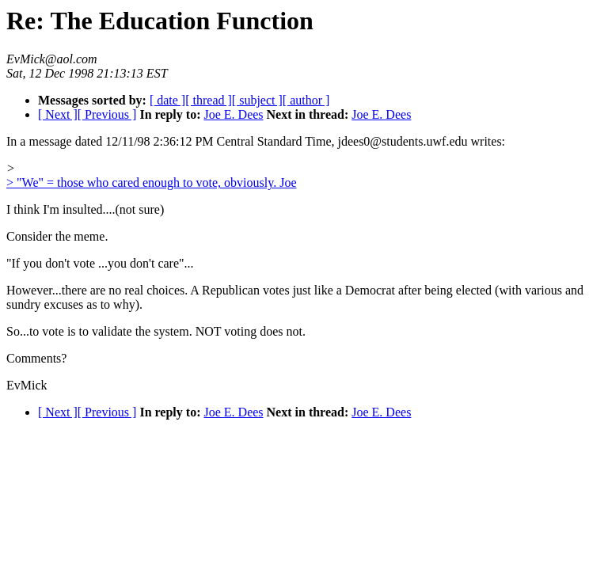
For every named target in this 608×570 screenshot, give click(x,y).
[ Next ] (58, 114)
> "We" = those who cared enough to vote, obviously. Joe (151, 182)
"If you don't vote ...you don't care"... (100, 263)
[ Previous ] (107, 114)
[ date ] (167, 100)
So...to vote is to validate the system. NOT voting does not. (156, 331)
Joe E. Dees (233, 114)
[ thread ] (208, 100)
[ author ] (306, 100)
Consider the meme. (57, 236)
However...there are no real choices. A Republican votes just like (169, 290)
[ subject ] (257, 100)
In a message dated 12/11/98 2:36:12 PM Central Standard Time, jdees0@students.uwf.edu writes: (255, 141)
